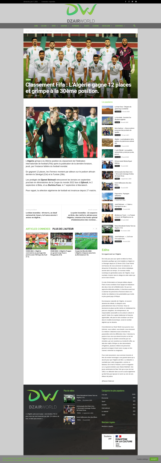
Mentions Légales (107, 426)
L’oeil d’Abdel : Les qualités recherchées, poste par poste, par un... (124, 152)
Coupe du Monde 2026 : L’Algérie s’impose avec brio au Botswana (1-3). (85, 253)
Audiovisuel (120, 25)
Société (86, 26)
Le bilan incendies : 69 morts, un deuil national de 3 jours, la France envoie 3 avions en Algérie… (41, 215)
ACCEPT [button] (154, 459)
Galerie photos (119, 198)
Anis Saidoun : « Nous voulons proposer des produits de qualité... (124, 130)
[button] (134, 25)
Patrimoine (76, 25)
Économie (96, 26)
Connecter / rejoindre (48, 2)
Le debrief (105, 411)
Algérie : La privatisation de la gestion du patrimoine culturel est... (124, 141)
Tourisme (118, 111)
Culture (45, 25)
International (106, 408)
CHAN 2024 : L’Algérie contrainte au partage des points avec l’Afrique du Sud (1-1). (36, 254)
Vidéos (117, 166)
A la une (28, 248)
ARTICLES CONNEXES (38, 228)
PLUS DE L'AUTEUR (63, 228)
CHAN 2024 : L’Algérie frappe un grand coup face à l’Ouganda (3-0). (60, 253)
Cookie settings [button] (142, 459)
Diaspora (65, 25)
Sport (55, 25)
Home (36, 26)
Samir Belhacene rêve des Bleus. (87, 417)
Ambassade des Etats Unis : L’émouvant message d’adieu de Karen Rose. (124, 174)
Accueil (27, 31)
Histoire (117, 220)
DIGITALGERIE (107, 25)
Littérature (118, 209)
